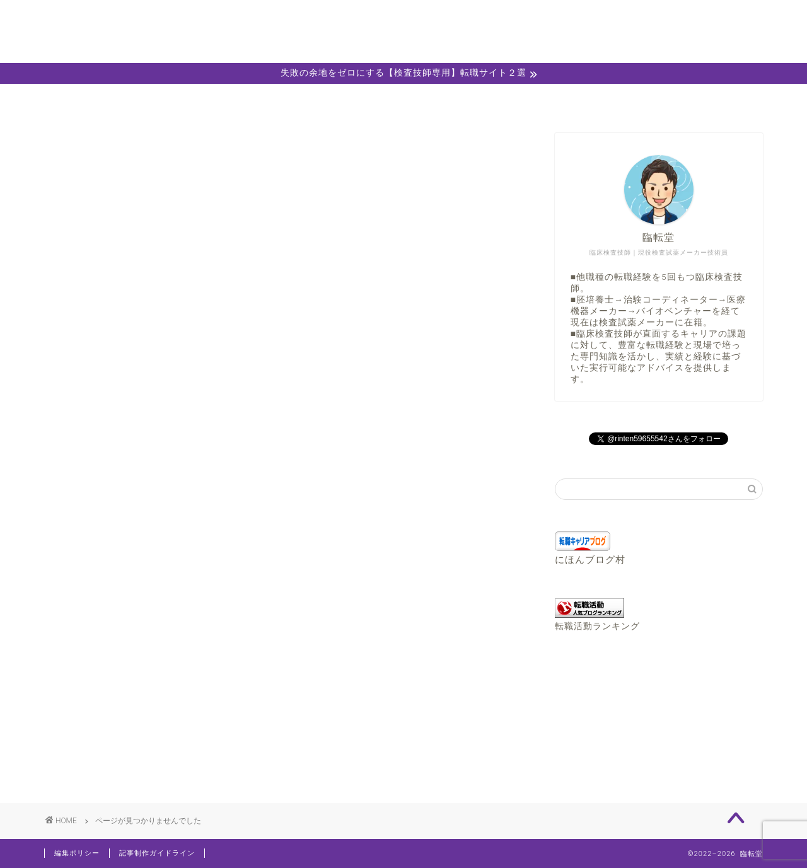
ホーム (116, 100)
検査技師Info (126, 744)
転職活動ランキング (597, 626)
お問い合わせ (691, 100)
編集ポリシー (77, 853)
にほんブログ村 (590, 559)
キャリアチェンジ (137, 728)
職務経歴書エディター (547, 100)
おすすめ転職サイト (143, 694)
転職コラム (121, 761)
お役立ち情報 (127, 711)
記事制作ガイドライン (157, 853)
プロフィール (259, 100)
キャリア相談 (403, 100)
